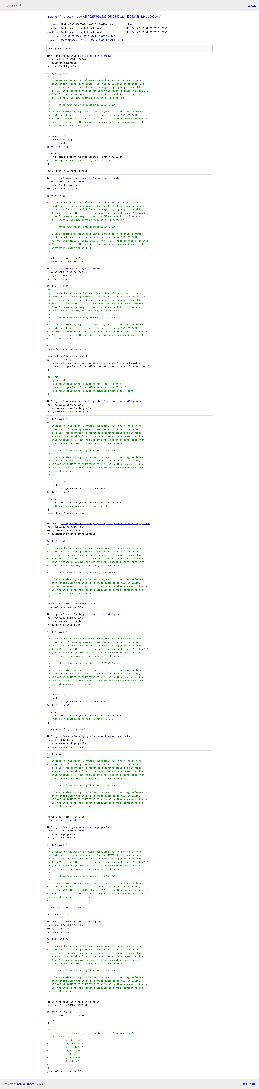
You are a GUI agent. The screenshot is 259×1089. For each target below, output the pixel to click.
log (130, 24)
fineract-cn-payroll (73, 16)
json (253, 1083)
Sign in (252, 5)
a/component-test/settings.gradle (83, 523)
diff (120, 40)
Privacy (30, 1083)
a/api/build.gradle (73, 55)
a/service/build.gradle (76, 614)
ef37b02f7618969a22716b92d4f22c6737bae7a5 (88, 36)
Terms (39, 1083)
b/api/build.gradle (99, 55)
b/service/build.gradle (107, 614)
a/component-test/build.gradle (81, 401)
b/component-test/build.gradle (121, 401)
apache (51, 16)
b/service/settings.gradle (114, 736)
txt (245, 1083)
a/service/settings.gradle (78, 736)
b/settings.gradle (97, 827)
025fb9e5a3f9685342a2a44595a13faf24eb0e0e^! (124, 16)
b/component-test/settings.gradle (128, 523)
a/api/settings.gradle (75, 178)
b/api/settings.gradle (105, 178)
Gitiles (20, 1083)
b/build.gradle (91, 268)
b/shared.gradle (93, 921)
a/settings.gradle (72, 827)
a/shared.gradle (71, 921)
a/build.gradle (70, 268)
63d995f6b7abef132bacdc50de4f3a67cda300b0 (88, 40)
